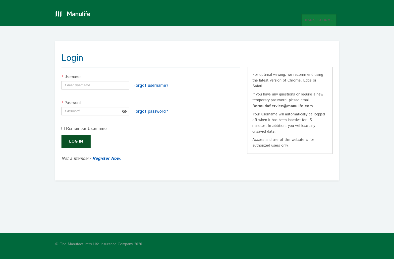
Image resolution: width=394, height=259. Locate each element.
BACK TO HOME (319, 19)
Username (71, 77)
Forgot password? (150, 111)
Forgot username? (150, 85)
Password (71, 102)
